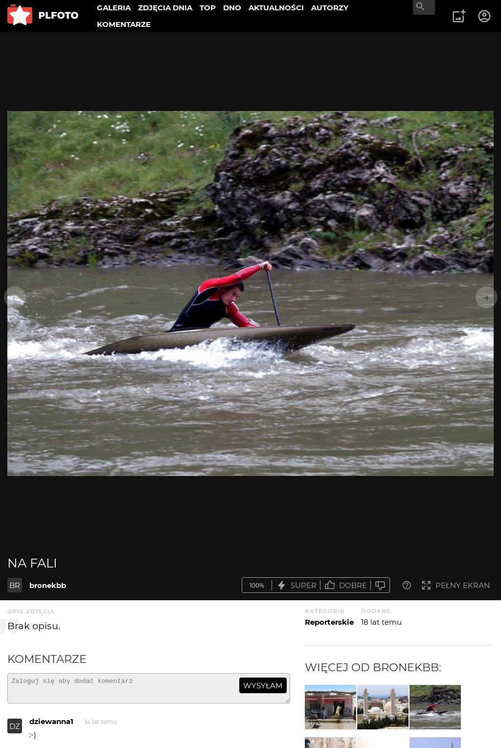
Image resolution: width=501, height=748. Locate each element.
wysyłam (262, 685)
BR (14, 585)
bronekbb (47, 585)
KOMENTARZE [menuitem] (124, 24)
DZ (14, 730)
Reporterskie (329, 622)
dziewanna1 (51, 725)
